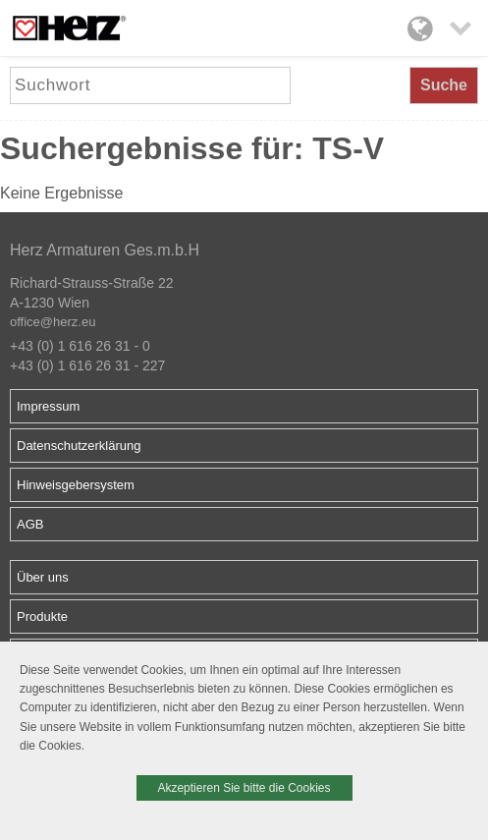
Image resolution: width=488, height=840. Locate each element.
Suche (443, 85)
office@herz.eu (52, 321)
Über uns (43, 577)
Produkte (42, 616)
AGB (30, 524)
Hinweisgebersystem (76, 484)
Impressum (48, 406)
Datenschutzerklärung (78, 445)
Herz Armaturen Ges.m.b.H (104, 250)
